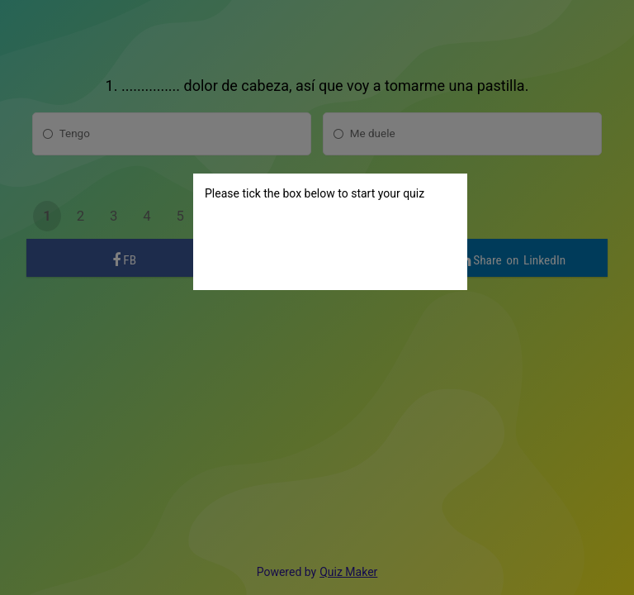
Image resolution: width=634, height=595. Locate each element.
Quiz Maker (348, 571)
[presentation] (330, 246)
